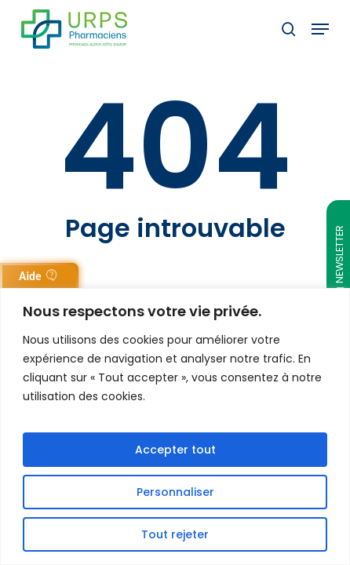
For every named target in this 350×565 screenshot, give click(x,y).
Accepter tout (175, 449)
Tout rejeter (175, 534)
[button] (320, 29)
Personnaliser (175, 492)
